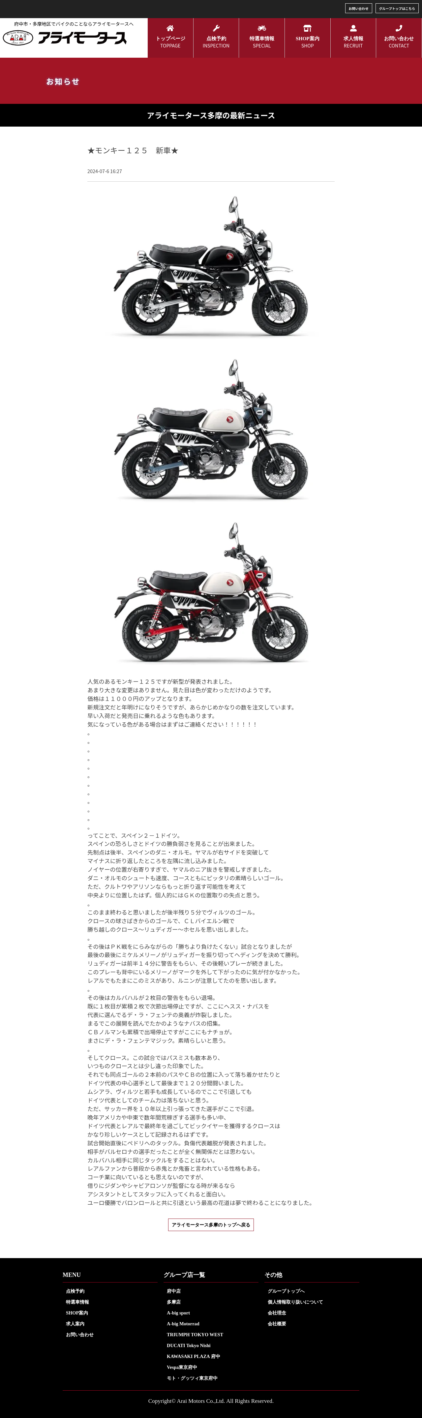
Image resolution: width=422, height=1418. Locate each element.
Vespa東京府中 (182, 1367)
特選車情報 (77, 1302)
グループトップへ (286, 1291)
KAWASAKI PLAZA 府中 (193, 1356)
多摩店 (174, 1302)
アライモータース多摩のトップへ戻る (211, 1224)
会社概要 (277, 1323)
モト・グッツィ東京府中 (192, 1378)
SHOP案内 (77, 1312)
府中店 (174, 1291)
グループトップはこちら (397, 8)
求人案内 (75, 1323)
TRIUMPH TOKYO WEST (195, 1334)
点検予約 (75, 1291)
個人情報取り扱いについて (295, 1302)
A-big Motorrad (183, 1323)
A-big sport (178, 1312)
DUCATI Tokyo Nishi (189, 1345)
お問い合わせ (359, 8)
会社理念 (277, 1312)
